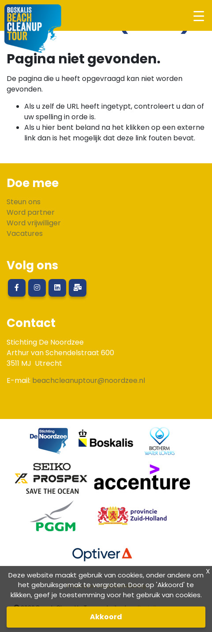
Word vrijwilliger (34, 223)
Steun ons (24, 202)
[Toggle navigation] (199, 16)
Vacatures (25, 233)
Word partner (31, 212)
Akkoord (106, 617)
